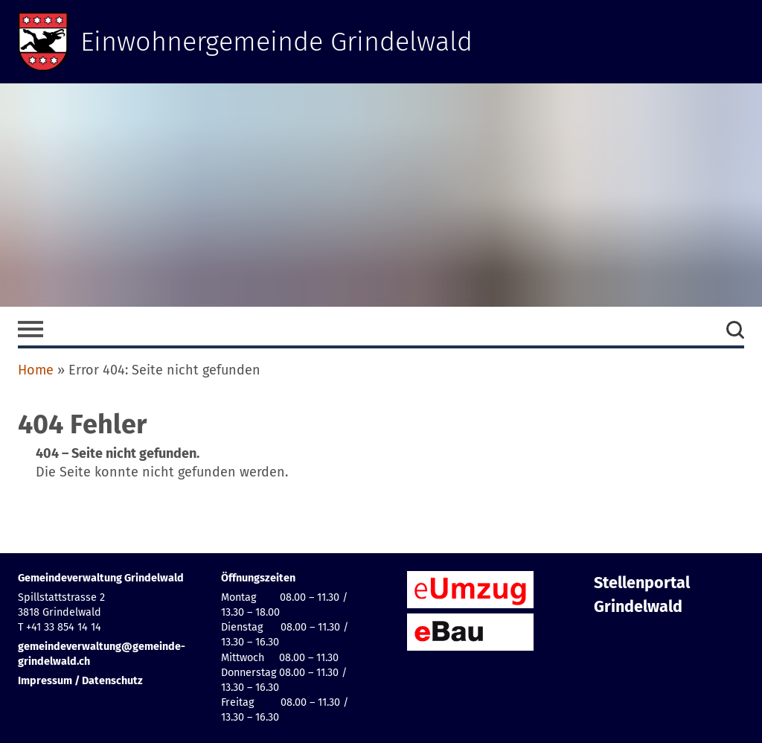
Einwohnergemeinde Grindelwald (276, 41)
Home (36, 370)
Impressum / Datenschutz (80, 681)
